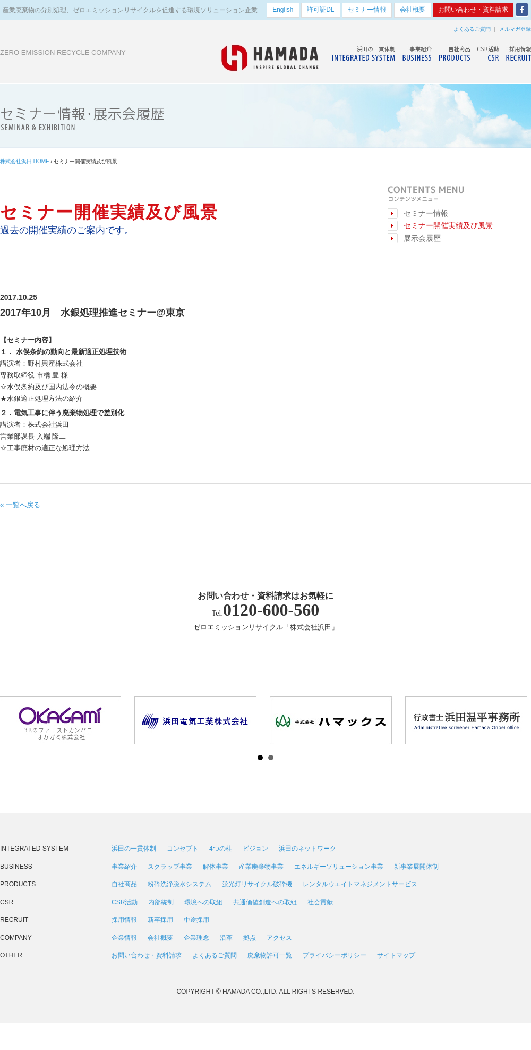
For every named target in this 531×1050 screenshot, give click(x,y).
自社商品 (124, 884)
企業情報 (124, 938)
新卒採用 (160, 919)
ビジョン (255, 848)
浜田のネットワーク (307, 848)
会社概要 (160, 938)
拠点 (249, 938)
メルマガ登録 (515, 29)
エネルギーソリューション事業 (338, 866)
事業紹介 (124, 866)
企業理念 (196, 938)
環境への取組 (203, 902)
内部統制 (161, 902)
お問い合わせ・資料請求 (147, 955)
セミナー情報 (426, 213)
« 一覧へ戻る (20, 505)
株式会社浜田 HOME (24, 161)
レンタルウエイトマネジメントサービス (360, 884)
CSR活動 (125, 902)
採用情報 (124, 919)
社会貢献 (320, 902)
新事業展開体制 (416, 866)
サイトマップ (396, 955)
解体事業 (215, 866)
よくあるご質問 (472, 29)
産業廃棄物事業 (261, 866)
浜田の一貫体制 (134, 848)
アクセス (279, 938)
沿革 (226, 938)
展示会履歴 (422, 238)
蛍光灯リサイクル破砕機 (257, 884)
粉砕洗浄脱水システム (179, 884)
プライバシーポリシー (334, 955)
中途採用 (196, 919)
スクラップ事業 (170, 866)
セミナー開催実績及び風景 (448, 226)
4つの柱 (220, 848)
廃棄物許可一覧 (269, 955)
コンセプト (183, 848)
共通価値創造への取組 (265, 902)
